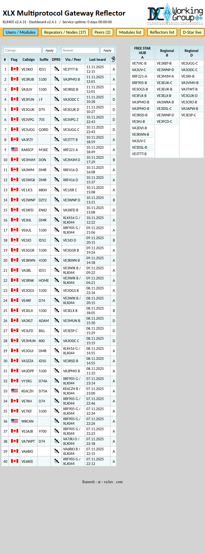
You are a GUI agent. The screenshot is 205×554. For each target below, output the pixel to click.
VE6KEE (27, 461)
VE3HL (26, 220)
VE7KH (26, 401)
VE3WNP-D (165, 70)
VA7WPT (28, 441)
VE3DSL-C (164, 108)
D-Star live (192, 32)
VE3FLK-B (139, 95)
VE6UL (26, 230)
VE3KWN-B (140, 134)
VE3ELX (27, 310)
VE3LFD (27, 330)
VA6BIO (27, 451)
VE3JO (26, 240)
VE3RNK (27, 280)
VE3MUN (28, 341)
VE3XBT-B (164, 63)
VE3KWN (28, 260)
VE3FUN (27, 99)
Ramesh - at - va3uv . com (102, 482)
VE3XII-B (187, 76)
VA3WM (27, 170)
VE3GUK (27, 109)
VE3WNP (28, 200)
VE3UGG (28, 129)
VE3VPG (27, 119)
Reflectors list (162, 32)
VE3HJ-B (138, 121)
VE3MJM (28, 160)
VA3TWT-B (189, 89)
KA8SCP (27, 149)
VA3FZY (27, 139)
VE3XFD (27, 210)
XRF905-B (139, 82)
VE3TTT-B (139, 154)
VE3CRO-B (189, 102)
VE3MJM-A (165, 76)
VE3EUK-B (164, 89)
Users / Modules (21, 32)
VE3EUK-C (164, 82)
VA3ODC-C (189, 70)
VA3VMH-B (190, 82)
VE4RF (26, 300)
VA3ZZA (27, 361)
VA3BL (26, 270)
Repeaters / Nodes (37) (65, 32)
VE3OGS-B (140, 89)
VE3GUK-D (189, 95)
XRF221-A (139, 76)
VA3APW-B (189, 108)
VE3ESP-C (188, 115)
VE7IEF (26, 411)
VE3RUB (27, 79)
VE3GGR (27, 250)
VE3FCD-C (164, 121)
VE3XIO (27, 69)
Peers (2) (102, 32)
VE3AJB (27, 431)
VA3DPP (27, 371)
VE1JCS (26, 190)
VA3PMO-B (140, 102)
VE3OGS (27, 290)
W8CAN (27, 421)
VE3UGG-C (189, 63)
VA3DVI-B (139, 128)
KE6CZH (27, 391)
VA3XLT (27, 320)
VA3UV (26, 89)
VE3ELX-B (164, 95)
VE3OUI (27, 351)
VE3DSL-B (139, 147)
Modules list (130, 32)
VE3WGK (28, 180)
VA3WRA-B (165, 102)
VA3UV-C (139, 70)
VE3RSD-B (139, 115)
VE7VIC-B (139, 63)
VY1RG (26, 381)
